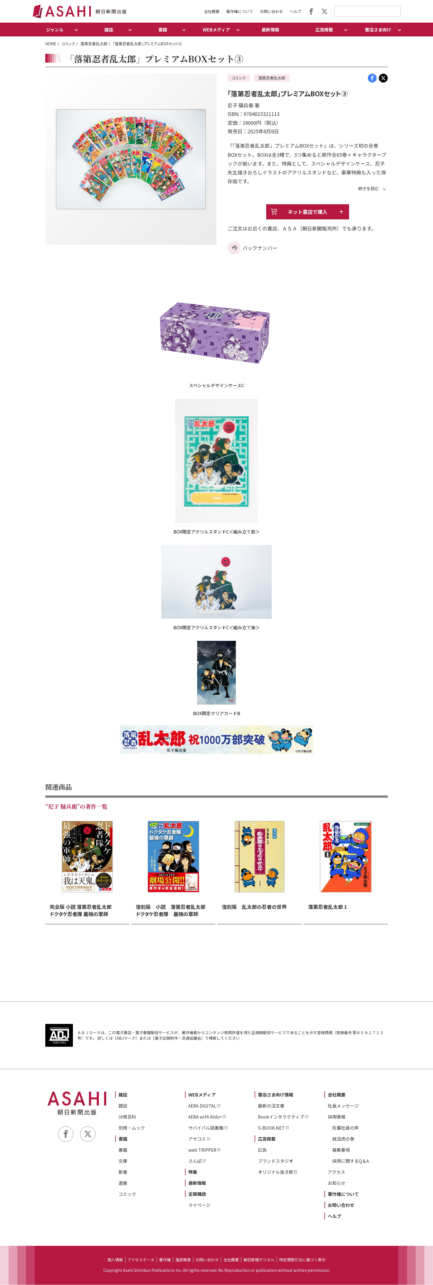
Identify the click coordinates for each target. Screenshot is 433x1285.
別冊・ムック (131, 1128)
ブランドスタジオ (275, 1161)
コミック (68, 43)
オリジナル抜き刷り (278, 1172)
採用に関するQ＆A (350, 1161)
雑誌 (122, 1095)
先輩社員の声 (345, 1128)
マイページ (199, 1205)
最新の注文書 (271, 1106)
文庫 (122, 1161)
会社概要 (212, 11)
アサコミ (197, 1139)
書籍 (122, 1139)
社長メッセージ (343, 1106)
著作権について (239, 11)
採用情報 (336, 1117)
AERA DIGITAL (202, 1106)
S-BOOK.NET (271, 1128)
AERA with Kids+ (205, 1117)
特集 (192, 1172)
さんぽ (195, 1161)
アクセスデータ (141, 1260)
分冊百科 (127, 1117)
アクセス (336, 1172)
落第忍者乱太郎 (93, 43)
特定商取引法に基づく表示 (302, 1260)
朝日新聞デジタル (259, 1260)
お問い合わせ (271, 11)
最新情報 (270, 29)
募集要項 (341, 1150)
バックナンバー (259, 248)
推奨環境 (183, 1260)
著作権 (165, 1260)
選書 (122, 1183)
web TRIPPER (202, 1150)
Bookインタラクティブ (281, 1117)
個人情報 (115, 1260)
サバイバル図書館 (205, 1128)
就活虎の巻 (343, 1139)
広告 (262, 1150)
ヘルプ (295, 11)
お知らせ (336, 1183)
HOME (50, 43)
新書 (122, 1172)
